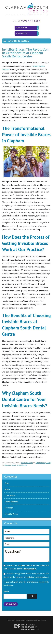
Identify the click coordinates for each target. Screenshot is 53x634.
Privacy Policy (30, 568)
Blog (7, 483)
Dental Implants (11, 501)
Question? (26, 555)
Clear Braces (10, 495)
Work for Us (21, 33)
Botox (7, 489)
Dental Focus (30, 629)
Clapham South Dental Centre (15, 465)
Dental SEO (29, 627)
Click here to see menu (16, 40)
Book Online (21, 28)
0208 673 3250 (30, 20)
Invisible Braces (27, 463)
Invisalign (9, 507)
